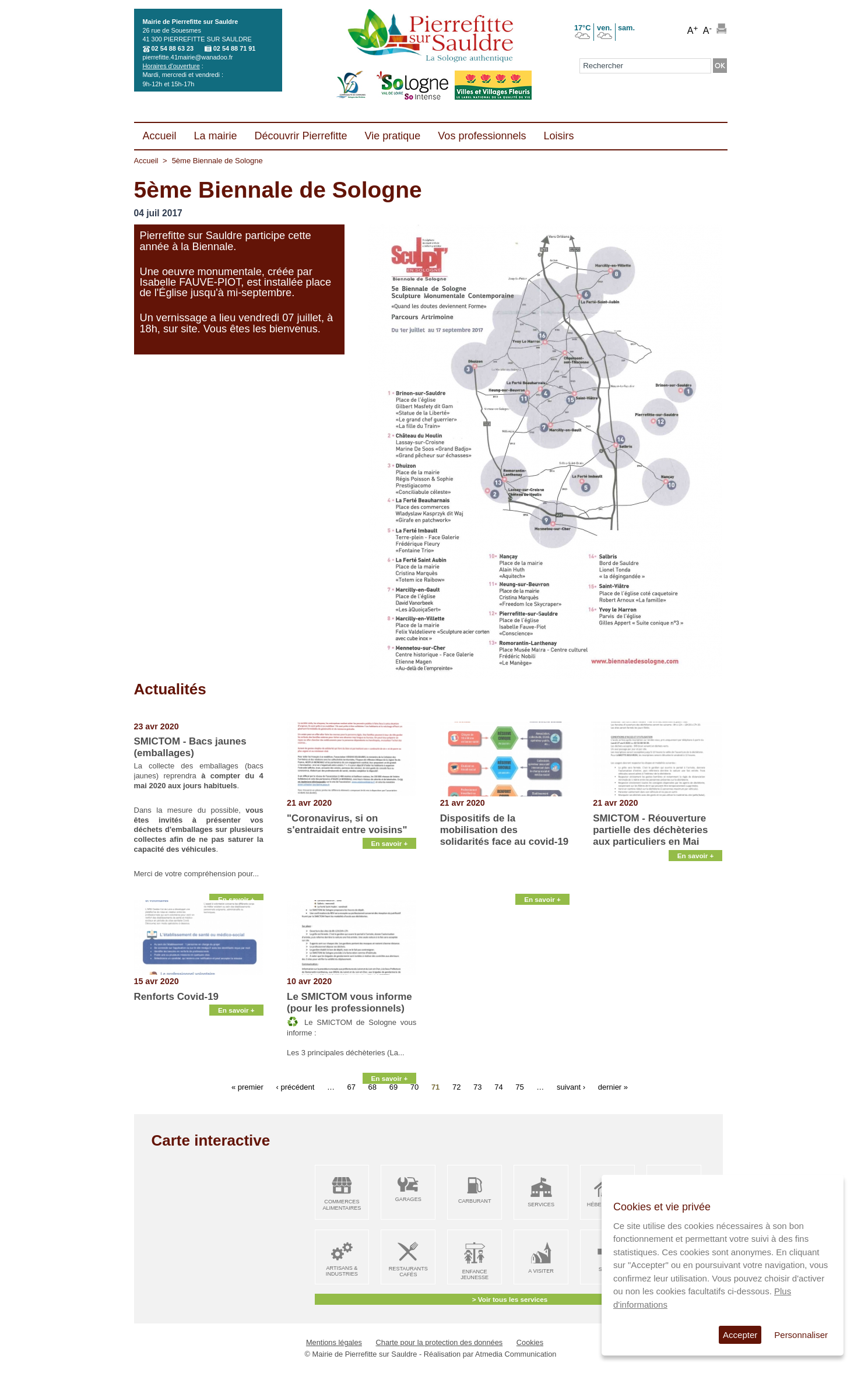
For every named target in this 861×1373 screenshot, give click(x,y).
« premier (247, 1087)
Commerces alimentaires (341, 1205)
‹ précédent (295, 1087)
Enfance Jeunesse (475, 1275)
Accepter (740, 1335)
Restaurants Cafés (408, 1272)
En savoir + (236, 886)
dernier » (613, 1087)
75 (519, 1087)
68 (372, 1087)
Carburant (474, 1201)
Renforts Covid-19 (176, 996)
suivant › (571, 1087)
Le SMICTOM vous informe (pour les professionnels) (349, 1002)
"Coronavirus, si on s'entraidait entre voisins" (347, 824)
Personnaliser (801, 1335)
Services (541, 1204)
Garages (408, 1199)
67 (351, 1087)
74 (498, 1087)
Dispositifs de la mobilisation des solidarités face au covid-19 (504, 830)
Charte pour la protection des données (439, 1342)
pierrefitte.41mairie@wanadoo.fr (188, 57)
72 (456, 1087)
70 (414, 1087)
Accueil (146, 160)
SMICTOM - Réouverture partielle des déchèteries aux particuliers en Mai (650, 830)
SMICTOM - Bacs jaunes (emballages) (190, 747)
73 (477, 1087)
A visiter (540, 1271)
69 (393, 1087)
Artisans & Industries (342, 1271)
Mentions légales (334, 1342)
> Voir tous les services (509, 1299)
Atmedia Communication (515, 1354)
